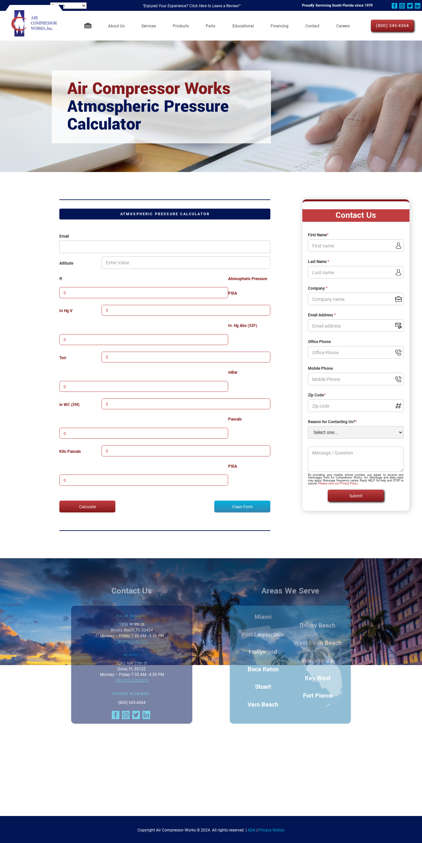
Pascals (235, 419)
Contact (312, 25)
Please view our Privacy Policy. (338, 483)
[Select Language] (68, 5)
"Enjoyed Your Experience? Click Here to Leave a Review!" (191, 5)
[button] (116, 26)
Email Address (322, 314)
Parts (210, 25)
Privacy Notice (271, 829)
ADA (252, 829)
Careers (343, 25)
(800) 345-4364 (392, 25)
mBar (232, 372)
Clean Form (242, 506)
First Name (318, 234)
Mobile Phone (320, 368)
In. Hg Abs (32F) (242, 325)
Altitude (66, 263)
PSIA (232, 293)
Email (64, 236)
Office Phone (319, 341)
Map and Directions (127, 641)
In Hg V (66, 310)
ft (60, 278)
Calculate (87, 506)
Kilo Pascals (70, 451)
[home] (34, 26)
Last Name (318, 261)
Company (317, 288)
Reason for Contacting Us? (332, 421)
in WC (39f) (69, 404)
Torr (62, 357)
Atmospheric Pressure (247, 278)
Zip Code (316, 394)
